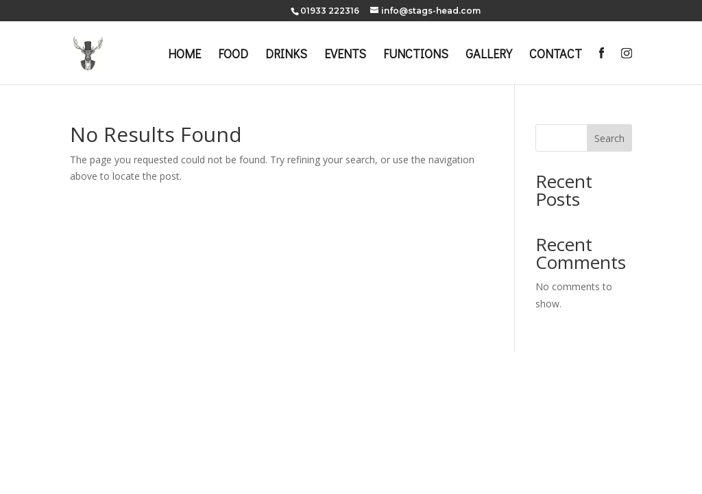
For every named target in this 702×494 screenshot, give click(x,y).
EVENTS (345, 55)
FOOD (233, 55)
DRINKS (286, 55)
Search (609, 138)
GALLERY (488, 55)
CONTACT (555, 55)
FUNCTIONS (415, 55)
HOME (184, 55)
